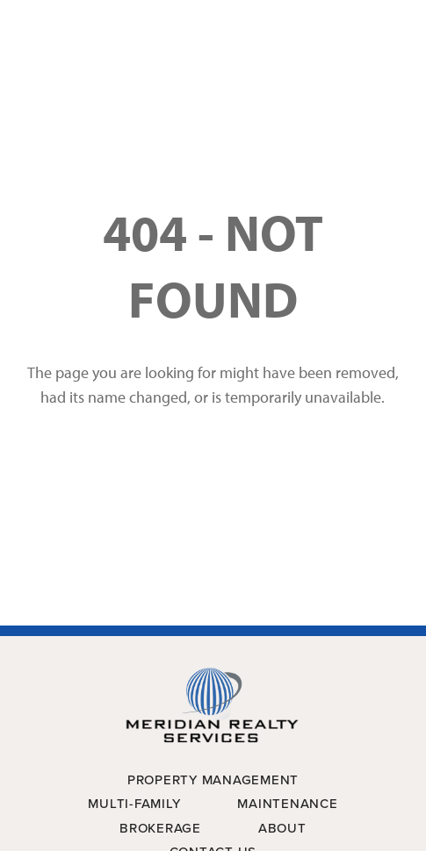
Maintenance (287, 803)
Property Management (213, 780)
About (282, 828)
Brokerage (160, 828)
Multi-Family (134, 803)
